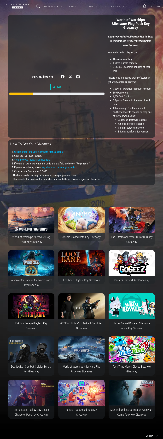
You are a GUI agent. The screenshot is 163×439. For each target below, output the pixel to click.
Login (155, 6)
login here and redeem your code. (59, 167)
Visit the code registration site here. (32, 159)
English (149, 435)
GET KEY (56, 86)
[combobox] (152, 436)
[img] (38, 6)
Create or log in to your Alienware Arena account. (39, 151)
